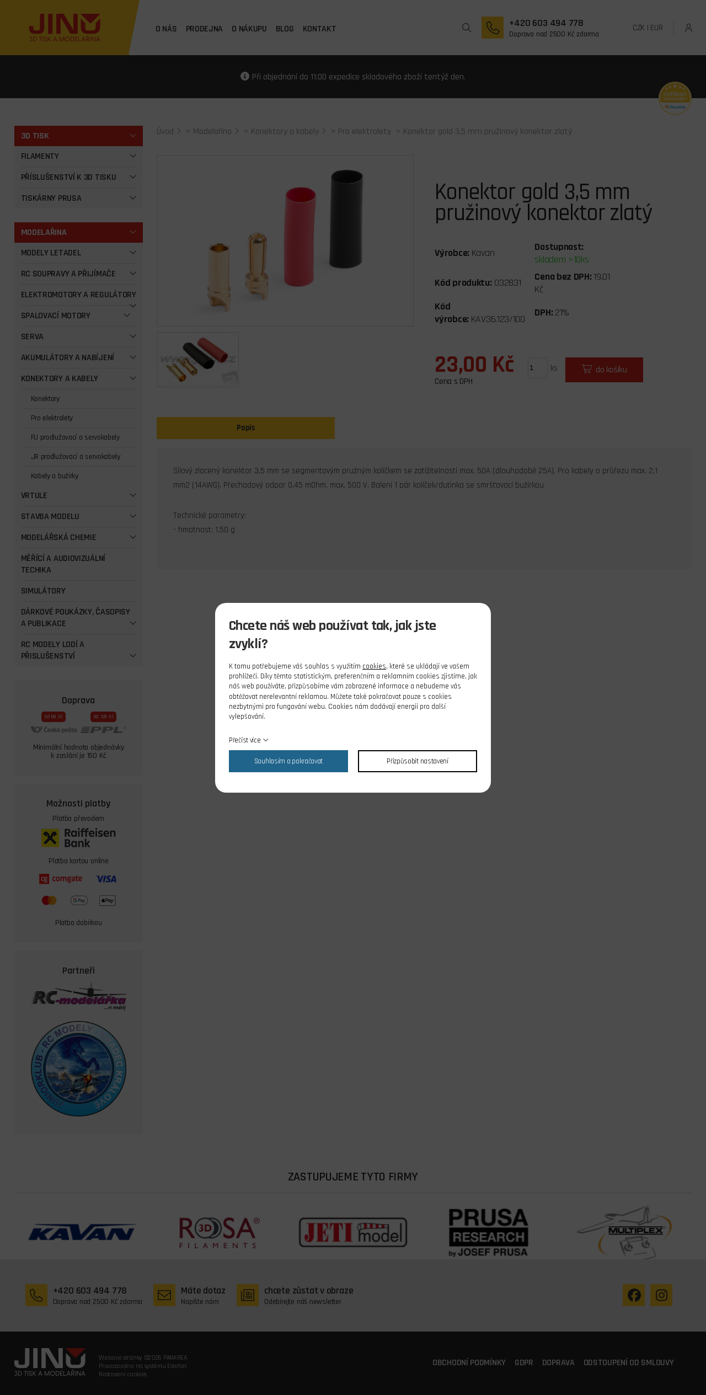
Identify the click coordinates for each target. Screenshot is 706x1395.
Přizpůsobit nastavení (417, 761)
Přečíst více (244, 740)
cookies (374, 666)
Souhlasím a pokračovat (288, 761)
